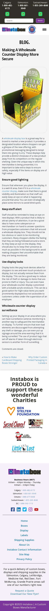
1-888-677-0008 (28, 497)
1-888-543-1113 (26, 503)
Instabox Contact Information (24, 549)
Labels (24, 535)
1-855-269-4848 (31, 500)
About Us (24, 544)
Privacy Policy (24, 559)
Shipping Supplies (24, 540)
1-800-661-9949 (29, 493)
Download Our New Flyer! (24, 593)
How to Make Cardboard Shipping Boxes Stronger (12, 360)
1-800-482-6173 (28, 490)
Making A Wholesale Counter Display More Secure (20, 54)
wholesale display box (14, 138)
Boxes (24, 525)
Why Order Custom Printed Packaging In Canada (37, 360)
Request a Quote (24, 590)
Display (24, 530)
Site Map (24, 554)
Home (24, 520)
